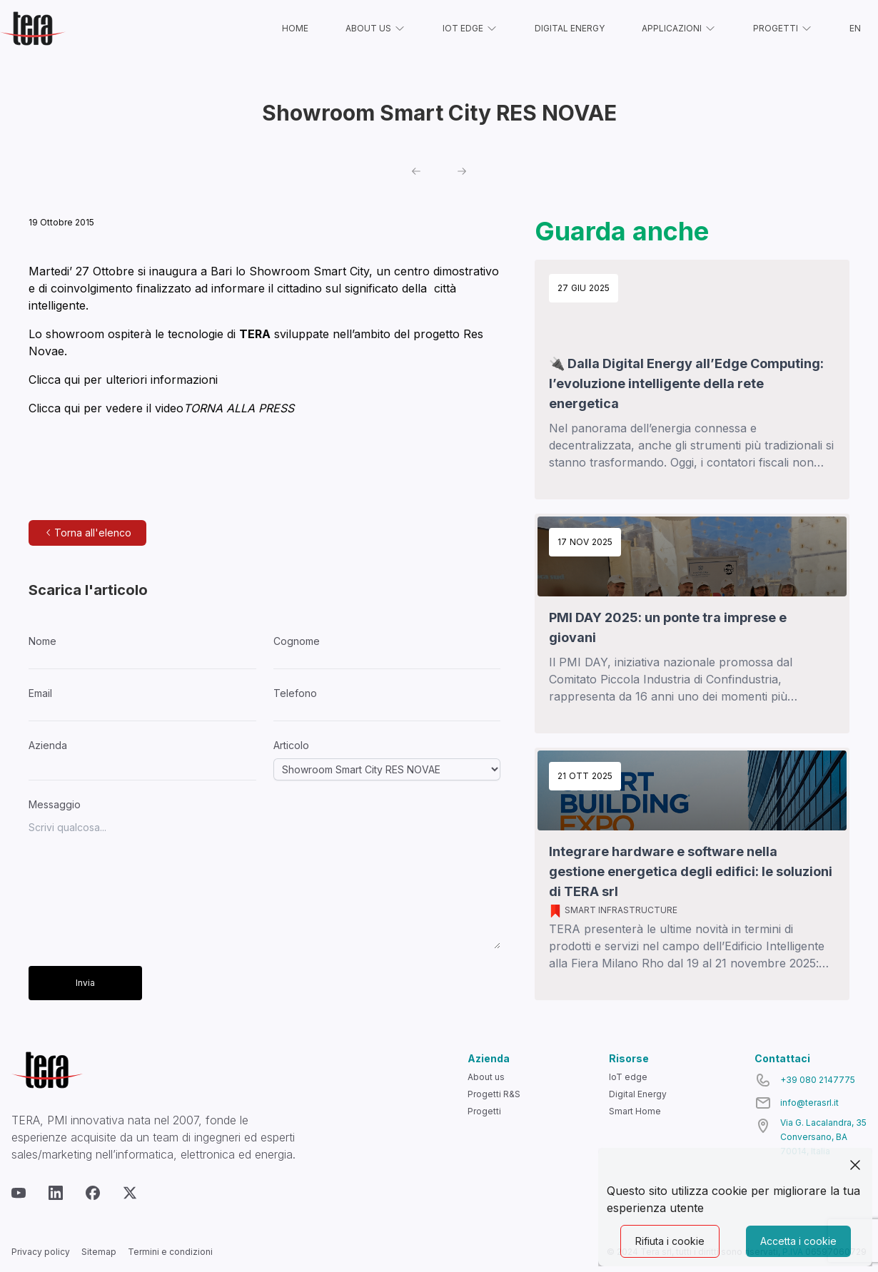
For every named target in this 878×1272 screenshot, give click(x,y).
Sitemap (98, 1251)
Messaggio (55, 804)
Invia (85, 982)
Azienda (48, 745)
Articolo (291, 745)
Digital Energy (638, 1094)
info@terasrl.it (809, 1102)
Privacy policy (40, 1251)
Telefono (295, 693)
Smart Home (635, 1111)
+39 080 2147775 (817, 1079)
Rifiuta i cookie (670, 1241)
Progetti (484, 1111)
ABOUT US (375, 28)
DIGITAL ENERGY (570, 28)
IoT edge (628, 1077)
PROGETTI (782, 28)
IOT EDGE (470, 28)
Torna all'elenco (87, 532)
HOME (295, 28)
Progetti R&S (494, 1094)
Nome (42, 641)
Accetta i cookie (798, 1241)
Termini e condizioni (170, 1251)
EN (855, 28)
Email (40, 693)
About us (486, 1077)
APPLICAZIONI (679, 28)
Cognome (296, 641)
